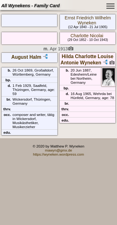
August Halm (26, 57)
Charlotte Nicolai (87, 35)
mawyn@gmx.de (58, 150)
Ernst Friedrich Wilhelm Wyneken (88, 20)
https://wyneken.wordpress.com (58, 154)
